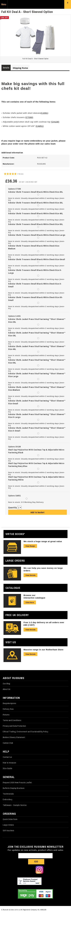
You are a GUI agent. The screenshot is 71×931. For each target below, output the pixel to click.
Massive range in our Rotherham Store (43, 649)
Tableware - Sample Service (15, 805)
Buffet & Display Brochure (13, 788)
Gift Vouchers (8, 830)
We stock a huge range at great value (43, 541)
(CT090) (29, 117)
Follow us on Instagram (39, 870)
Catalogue (13, 588)
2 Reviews (20, 174)
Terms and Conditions (12, 720)
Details (6, 67)
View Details (30, 575)
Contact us (7, 757)
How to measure (9, 762)
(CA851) (40, 126)
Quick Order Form (10, 819)
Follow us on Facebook (21, 870)
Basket (68, 5)
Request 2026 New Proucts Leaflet (17, 782)
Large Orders (15, 560)
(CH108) (55, 122)
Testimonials (8, 793)
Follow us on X (30, 870)
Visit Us (11, 642)
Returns (6, 714)
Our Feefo (29, 881)
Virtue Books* (15, 534)
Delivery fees (8, 709)
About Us (6, 689)
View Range (30, 546)
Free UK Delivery (17, 615)
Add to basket (37, 512)
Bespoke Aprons (9, 703)
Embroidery (7, 799)
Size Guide (7, 768)
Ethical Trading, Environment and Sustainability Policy (25, 731)
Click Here (30, 602)
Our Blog (6, 683)
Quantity (12, 507)
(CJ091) (44, 113)
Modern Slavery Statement (14, 737)
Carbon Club (8, 742)
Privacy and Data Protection (14, 725)
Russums (35, 4)
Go (36, 861)
